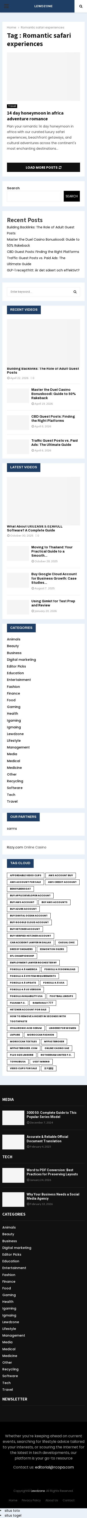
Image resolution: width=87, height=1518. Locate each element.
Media (12, 754)
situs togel (13, 1515)
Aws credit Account (62, 882)
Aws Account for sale (25, 882)
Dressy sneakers (21, 949)
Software (15, 787)
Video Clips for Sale (23, 1068)
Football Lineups (61, 996)
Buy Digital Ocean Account (29, 915)
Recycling (15, 781)
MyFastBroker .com (23, 1048)
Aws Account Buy (60, 875)
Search (13, 188)
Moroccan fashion (40, 1035)
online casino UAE (57, 1048)
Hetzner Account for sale (28, 1009)
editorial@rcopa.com (54, 1467)
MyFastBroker (54, 1041)
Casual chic (66, 942)
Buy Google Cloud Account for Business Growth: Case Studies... (54, 578)
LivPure (15, 1035)
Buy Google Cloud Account (29, 922)
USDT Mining (41, 1061)
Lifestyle (14, 740)
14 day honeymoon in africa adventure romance (35, 116)
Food (11, 700)
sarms (12, 828)
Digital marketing (21, 659)
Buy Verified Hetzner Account (30, 935)
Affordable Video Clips (25, 875)
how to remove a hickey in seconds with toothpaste (38, 1019)
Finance (13, 693)
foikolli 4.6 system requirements (33, 976)
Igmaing (14, 727)
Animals (13, 639)
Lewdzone (15, 734)
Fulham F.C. (17, 1003)
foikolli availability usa (26, 996)
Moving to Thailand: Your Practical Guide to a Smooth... (52, 551)
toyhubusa (18, 1061)
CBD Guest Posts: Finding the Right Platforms (43, 251)
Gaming (13, 707)
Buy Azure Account (23, 909)
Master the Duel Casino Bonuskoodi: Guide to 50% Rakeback (53, 394)
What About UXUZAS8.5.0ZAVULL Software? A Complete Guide (35, 528)
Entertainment (19, 679)
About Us (51, 1500)
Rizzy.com (15, 847)
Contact (68, 1500)
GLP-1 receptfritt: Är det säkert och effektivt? (43, 270)
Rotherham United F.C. (56, 1055)
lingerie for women (62, 1028)
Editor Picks (16, 666)
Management (18, 747)
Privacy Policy (31, 1500)
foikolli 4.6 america (23, 969)
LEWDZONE (43, 6)
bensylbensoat (20, 889)
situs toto (12, 1510)
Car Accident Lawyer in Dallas (30, 942)
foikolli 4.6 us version (25, 989)
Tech (11, 794)
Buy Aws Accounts (55, 902)
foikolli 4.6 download (59, 969)
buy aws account (22, 902)
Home (13, 1500)
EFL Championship (22, 956)
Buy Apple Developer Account (30, 895)
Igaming (14, 720)
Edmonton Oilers (52, 949)
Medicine (14, 767)
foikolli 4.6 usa (53, 982)
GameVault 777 (42, 1003)
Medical (13, 761)
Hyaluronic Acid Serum (26, 1028)
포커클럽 (48, 1068)
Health (12, 713)
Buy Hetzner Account (25, 929)
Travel (12, 106)
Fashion (13, 686)
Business (14, 653)
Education (15, 673)
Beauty (13, 646)
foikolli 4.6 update (23, 982)
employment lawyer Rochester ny (33, 962)
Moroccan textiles (23, 1041)
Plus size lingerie (21, 1055)
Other (12, 774)
